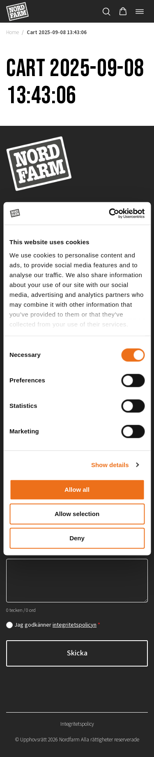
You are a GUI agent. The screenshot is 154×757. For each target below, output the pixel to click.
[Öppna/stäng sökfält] (106, 11)
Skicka (77, 653)
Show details (110, 464)
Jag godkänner (57, 625)
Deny (77, 538)
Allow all (77, 489)
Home (12, 32)
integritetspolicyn (75, 625)
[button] (123, 11)
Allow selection (77, 513)
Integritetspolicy (77, 724)
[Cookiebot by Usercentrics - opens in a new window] (110, 213)
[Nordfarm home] (17, 11)
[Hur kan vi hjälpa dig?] (77, 580)
